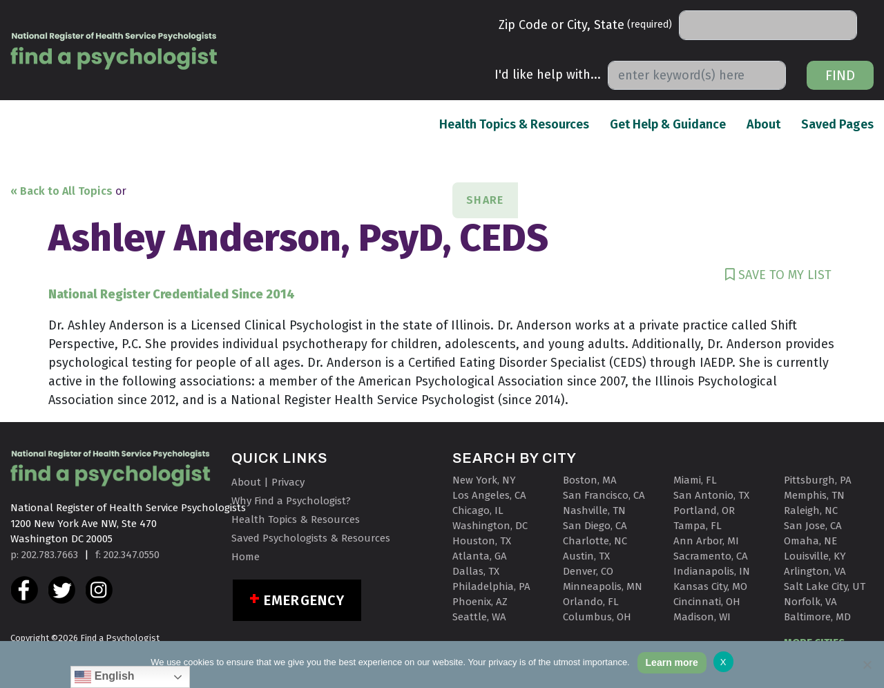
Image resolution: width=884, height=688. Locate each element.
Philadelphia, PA (491, 586)
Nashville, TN (594, 510)
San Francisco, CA (604, 495)
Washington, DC (490, 525)
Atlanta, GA (479, 556)
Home (245, 557)
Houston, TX (481, 541)
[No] (867, 664)
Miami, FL (695, 480)
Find (840, 75)
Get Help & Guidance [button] (668, 124)
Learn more (672, 662)
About (763, 123)
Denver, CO (588, 571)
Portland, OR (704, 510)
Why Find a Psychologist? (291, 501)
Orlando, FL (591, 601)
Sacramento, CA (710, 556)
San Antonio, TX (711, 495)
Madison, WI (702, 617)
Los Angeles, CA (489, 495)
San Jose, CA (813, 525)
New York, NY (484, 480)
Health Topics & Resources (514, 123)
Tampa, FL (697, 525)
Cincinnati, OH (706, 601)
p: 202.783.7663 (44, 554)
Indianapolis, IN (711, 571)
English (104, 677)
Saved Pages (837, 123)
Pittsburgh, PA (818, 480)
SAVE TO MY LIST (778, 275)
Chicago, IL (477, 510)
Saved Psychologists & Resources (310, 538)
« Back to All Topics (61, 191)
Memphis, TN (814, 495)
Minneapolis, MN (602, 586)
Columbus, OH (597, 617)
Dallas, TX (475, 571)
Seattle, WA (479, 617)
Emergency (304, 600)
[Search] (768, 25)
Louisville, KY (815, 556)
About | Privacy (268, 482)
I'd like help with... (547, 74)
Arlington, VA (815, 571)
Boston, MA (590, 480)
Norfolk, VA (810, 601)
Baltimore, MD (817, 617)
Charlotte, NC (595, 541)
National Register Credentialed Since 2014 (171, 294)
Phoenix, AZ (480, 601)
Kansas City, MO (710, 586)
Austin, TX (586, 556)
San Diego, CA (595, 525)
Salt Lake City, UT (824, 586)
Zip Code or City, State (585, 24)
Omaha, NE (810, 541)
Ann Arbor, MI (706, 541)
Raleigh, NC (811, 510)
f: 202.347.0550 (127, 554)
